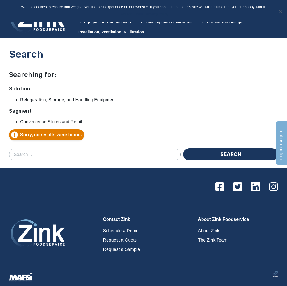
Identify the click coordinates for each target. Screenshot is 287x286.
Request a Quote (281, 143)
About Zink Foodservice (223, 219)
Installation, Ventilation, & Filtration (111, 32)
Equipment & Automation (104, 22)
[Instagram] (273, 187)
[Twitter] (237, 187)
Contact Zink (116, 219)
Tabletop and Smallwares (166, 22)
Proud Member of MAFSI (22, 277)
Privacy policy (157, 14)
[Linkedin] (255, 187)
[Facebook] (219, 187)
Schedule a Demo (121, 230)
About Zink (208, 230)
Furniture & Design (221, 22)
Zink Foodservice (37, 234)
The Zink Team (213, 240)
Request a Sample (121, 249)
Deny (139, 14)
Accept (126, 14)
